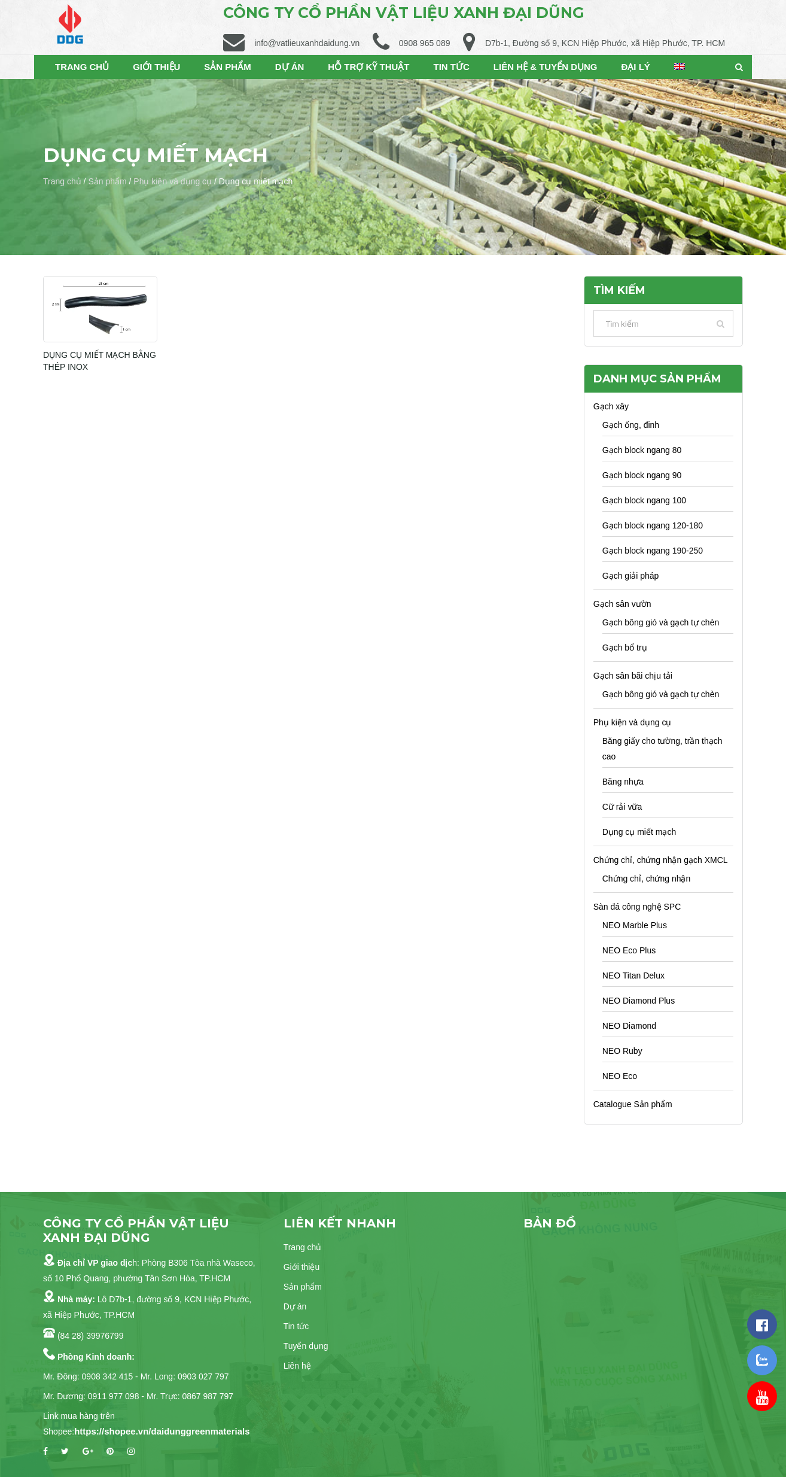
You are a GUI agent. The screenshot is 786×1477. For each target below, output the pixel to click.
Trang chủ (62, 181)
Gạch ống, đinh (630, 425)
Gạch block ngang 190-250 (652, 550)
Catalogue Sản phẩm (632, 1104)
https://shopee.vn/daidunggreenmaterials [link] (161, 1431)
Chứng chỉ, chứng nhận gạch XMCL (660, 860)
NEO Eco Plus (629, 950)
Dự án (295, 1306)
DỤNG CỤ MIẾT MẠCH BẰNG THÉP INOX (100, 361)
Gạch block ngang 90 (642, 475)
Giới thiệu (302, 1267)
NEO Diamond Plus (638, 1000)
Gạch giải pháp (630, 576)
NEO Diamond (629, 1026)
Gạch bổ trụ (624, 647)
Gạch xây (611, 406)
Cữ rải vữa (622, 807)
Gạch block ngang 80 (642, 450)
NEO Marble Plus (634, 925)
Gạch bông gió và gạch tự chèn (660, 622)
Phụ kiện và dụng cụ (172, 181)
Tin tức (296, 1326)
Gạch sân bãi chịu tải (632, 675)
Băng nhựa (623, 781)
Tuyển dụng (306, 1346)
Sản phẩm (107, 181)
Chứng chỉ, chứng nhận (646, 878)
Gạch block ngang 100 (644, 500)
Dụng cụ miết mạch (639, 832)
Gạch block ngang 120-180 (652, 525)
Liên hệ (297, 1365)
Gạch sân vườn (622, 604)
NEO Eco (619, 1076)
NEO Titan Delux (633, 975)
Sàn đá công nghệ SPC (637, 906)
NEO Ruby (622, 1051)
